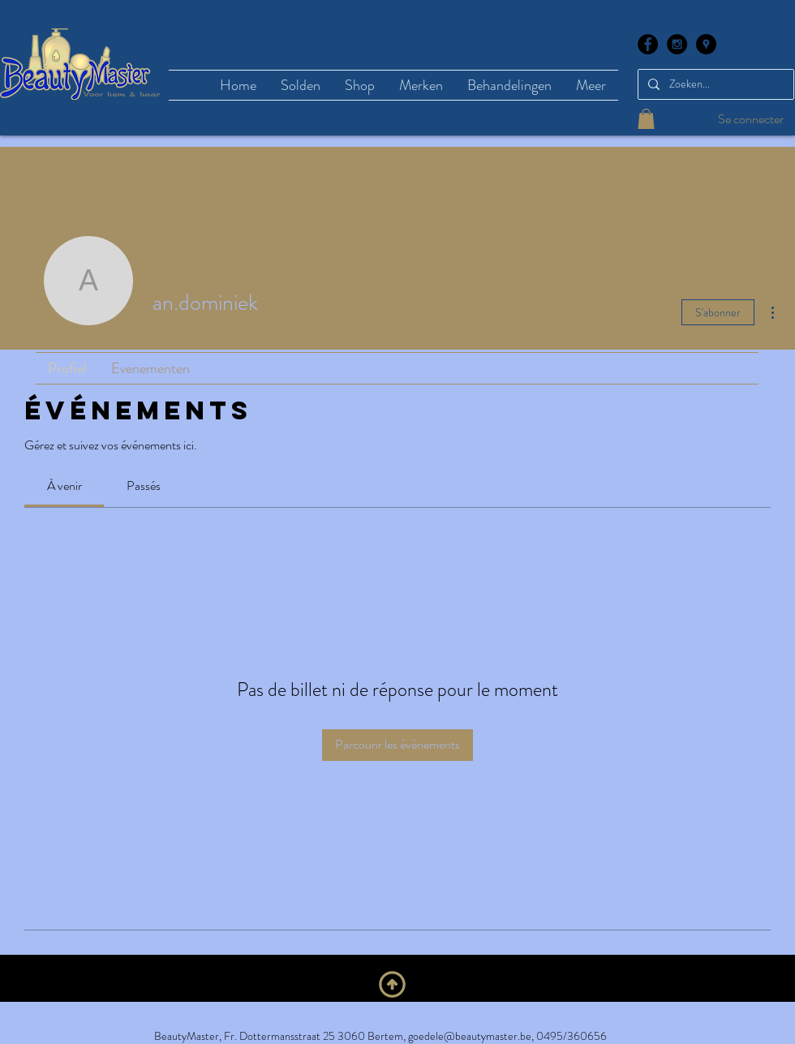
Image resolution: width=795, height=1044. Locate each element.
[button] (646, 119)
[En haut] (392, 985)
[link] (64, 485)
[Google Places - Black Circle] (706, 44)
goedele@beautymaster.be (469, 1036)
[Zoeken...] (714, 84)
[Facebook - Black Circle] (648, 44)
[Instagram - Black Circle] (677, 44)
